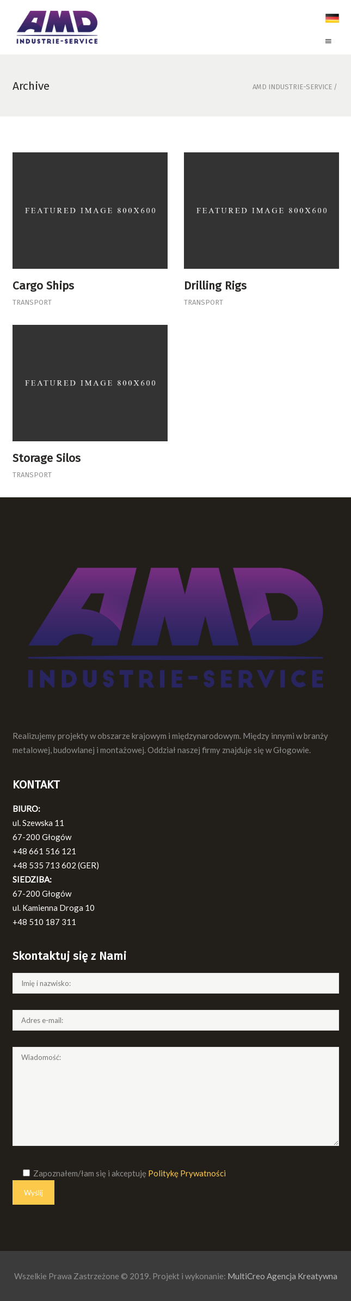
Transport (32, 302)
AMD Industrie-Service (292, 86)
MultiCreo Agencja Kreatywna (282, 1276)
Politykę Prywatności (187, 1173)
